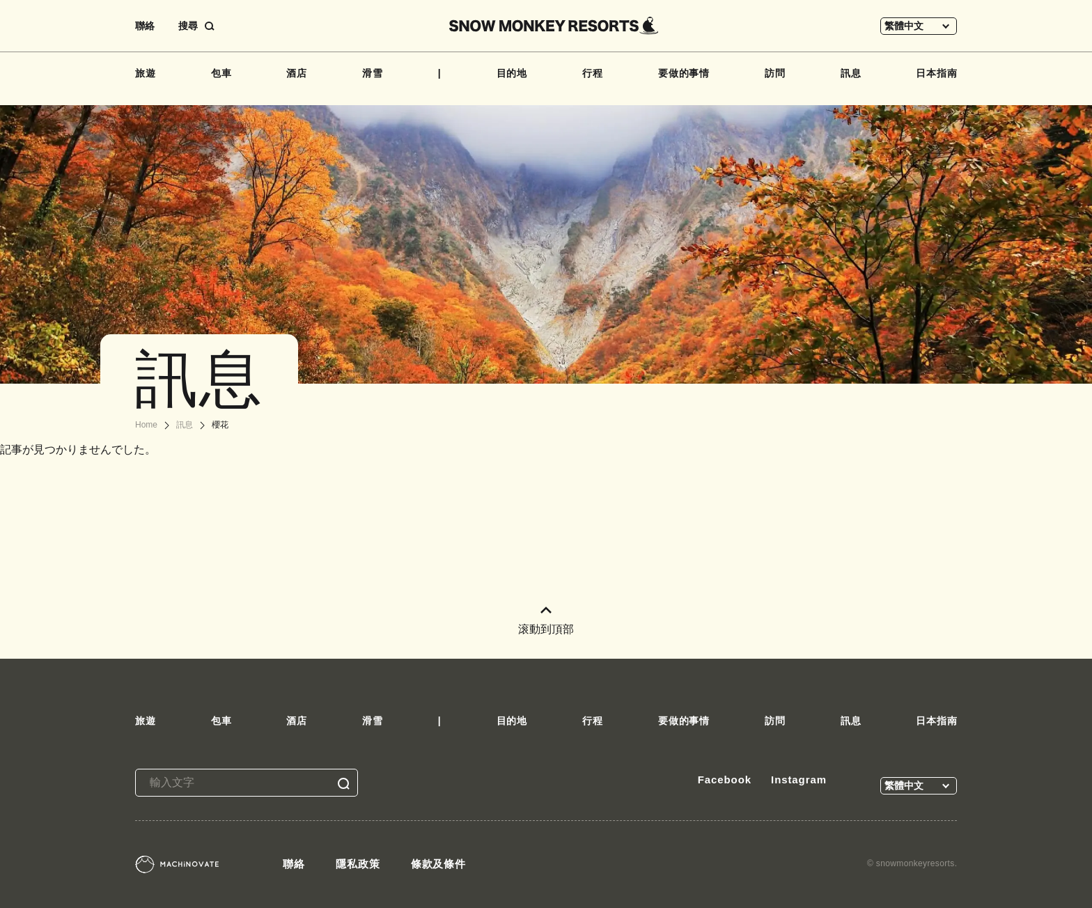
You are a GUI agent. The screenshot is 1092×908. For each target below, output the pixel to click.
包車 (221, 73)
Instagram (799, 779)
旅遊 (145, 73)
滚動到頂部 (546, 620)
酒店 (296, 73)
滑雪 (372, 73)
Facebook (724, 779)
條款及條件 (439, 864)
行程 (592, 73)
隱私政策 (358, 864)
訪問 (775, 73)
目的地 (512, 73)
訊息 (851, 73)
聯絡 (145, 25)
